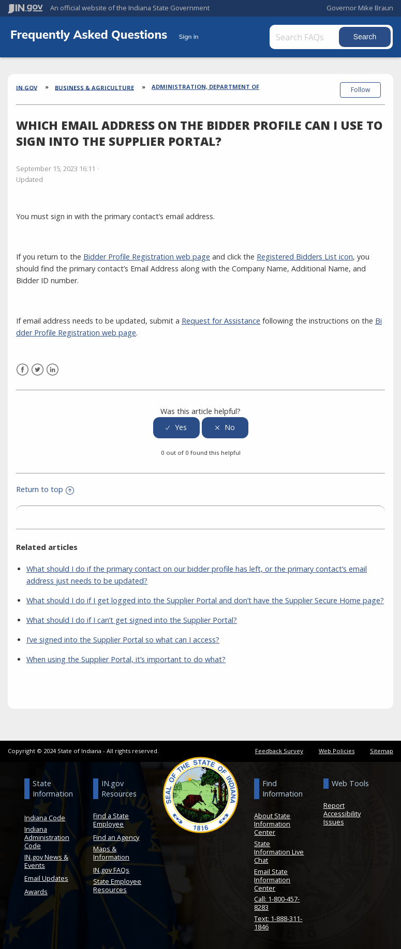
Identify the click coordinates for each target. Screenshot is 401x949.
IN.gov (26, 87)
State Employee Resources (117, 884)
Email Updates (46, 877)
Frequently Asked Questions (90, 34)
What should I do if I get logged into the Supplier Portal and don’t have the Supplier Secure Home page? (205, 599)
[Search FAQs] (307, 37)
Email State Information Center (272, 878)
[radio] (176, 426)
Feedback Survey (279, 750)
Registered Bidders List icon (305, 256)
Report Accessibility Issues (342, 812)
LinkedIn (52, 368)
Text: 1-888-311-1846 (278, 921)
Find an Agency (116, 836)
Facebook (22, 368)
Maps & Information (111, 851)
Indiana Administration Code (46, 836)
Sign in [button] (189, 36)
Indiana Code (44, 817)
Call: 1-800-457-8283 (277, 902)
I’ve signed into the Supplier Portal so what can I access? (122, 639)
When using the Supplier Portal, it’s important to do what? (126, 658)
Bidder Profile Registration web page (146, 256)
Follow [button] (360, 89)
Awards (36, 890)
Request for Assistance (221, 320)
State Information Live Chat (279, 850)
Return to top (45, 488)
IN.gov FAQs (111, 869)
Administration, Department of (205, 86)
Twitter (37, 368)
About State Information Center (272, 822)
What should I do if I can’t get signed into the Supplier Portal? (131, 619)
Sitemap (381, 750)
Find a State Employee (111, 818)
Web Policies (336, 750)
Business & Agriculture (94, 87)
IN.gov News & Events (46, 859)
